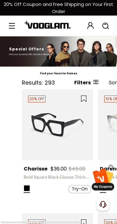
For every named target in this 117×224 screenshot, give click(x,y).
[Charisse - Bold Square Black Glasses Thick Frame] (57, 124)
